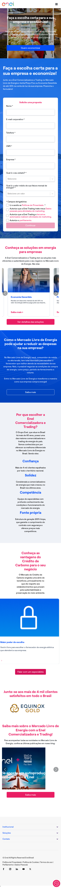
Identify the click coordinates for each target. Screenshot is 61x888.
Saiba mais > (19, 312)
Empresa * (10, 160)
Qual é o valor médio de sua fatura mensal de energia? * (26, 187)
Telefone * (10, 133)
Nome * (9, 106)
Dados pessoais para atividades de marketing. (30, 209)
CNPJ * (9, 146)
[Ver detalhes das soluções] (30, 322)
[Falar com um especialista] (30, 672)
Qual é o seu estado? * (16, 173)
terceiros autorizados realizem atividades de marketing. (31, 215)
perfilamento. (26, 220)
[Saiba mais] (30, 392)
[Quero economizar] (30, 48)
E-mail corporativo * (15, 119)
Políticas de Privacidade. (33, 205)
